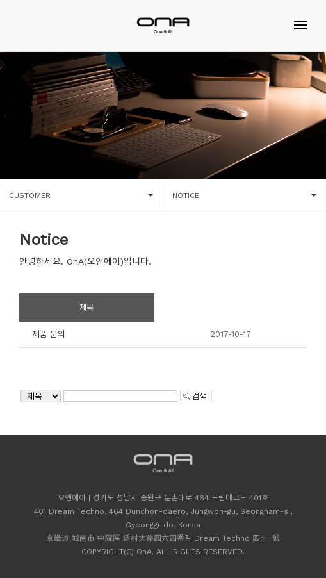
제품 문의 (48, 334)
